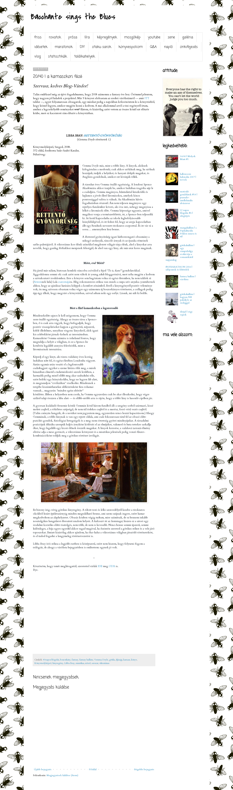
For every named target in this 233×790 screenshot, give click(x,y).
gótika (112, 659)
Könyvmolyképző (42, 663)
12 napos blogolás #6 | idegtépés (186, 213)
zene (171, 37)
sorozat (95, 663)
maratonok (64, 47)
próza (72, 37)
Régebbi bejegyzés (144, 769)
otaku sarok (101, 47)
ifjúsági (119, 659)
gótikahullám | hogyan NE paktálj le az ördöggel (187, 298)
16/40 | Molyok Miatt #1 (187, 158)
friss (38, 37)
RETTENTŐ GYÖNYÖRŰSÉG (103, 136)
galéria (187, 37)
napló (168, 47)
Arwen (38, 282)
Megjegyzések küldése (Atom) (62, 775)
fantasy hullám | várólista (187, 278)
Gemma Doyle (101, 659)
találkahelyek (84, 56)
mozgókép (132, 37)
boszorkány (65, 659)
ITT (147, 98)
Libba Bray (69, 663)
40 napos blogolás (51, 659)
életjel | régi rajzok (186, 313)
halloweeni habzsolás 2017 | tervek (188, 177)
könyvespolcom (130, 47)
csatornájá (64, 282)
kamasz (126, 659)
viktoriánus (104, 663)
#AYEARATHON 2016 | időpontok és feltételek (179, 268)
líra (87, 37)
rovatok (55, 37)
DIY (82, 47)
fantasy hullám (86, 659)
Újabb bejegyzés (42, 769)
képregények (107, 37)
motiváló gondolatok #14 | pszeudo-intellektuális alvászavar (188, 197)
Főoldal (92, 769)
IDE (100, 566)
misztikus (80, 663)
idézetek (40, 47)
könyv (134, 659)
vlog (37, 56)
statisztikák (57, 56)
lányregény (57, 663)
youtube (154, 37)
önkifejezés (189, 47)
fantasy (75, 659)
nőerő (88, 663)
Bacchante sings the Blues (73, 17)
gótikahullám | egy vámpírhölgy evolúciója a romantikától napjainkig (180, 253)
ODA (112, 566)
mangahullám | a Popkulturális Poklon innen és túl (188, 232)
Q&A (153, 47)
